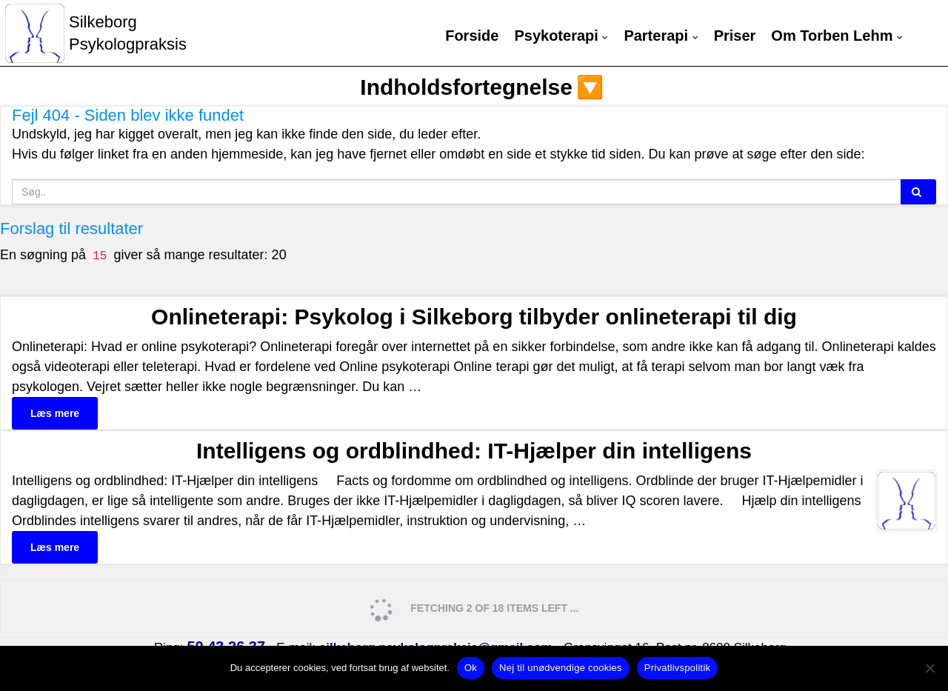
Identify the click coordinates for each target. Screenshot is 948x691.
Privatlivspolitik (677, 667)
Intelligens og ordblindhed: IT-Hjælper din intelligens (474, 450)
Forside (471, 36)
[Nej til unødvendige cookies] (929, 668)
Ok (470, 667)
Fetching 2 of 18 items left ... (473, 609)
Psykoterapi (561, 36)
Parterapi (661, 36)
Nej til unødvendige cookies (560, 667)
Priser (735, 36)
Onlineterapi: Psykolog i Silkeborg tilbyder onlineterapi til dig (474, 316)
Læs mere (54, 413)
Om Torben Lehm (837, 36)
